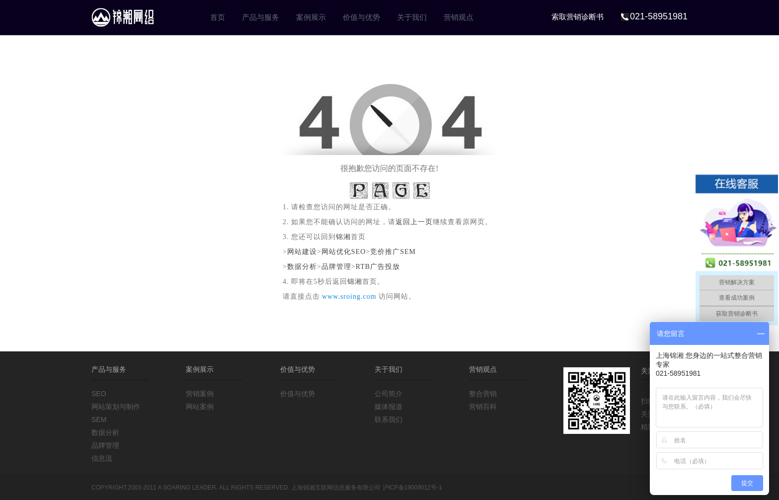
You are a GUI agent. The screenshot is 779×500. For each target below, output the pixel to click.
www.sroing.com (349, 296)
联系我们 (388, 419)
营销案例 (200, 394)
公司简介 (388, 394)
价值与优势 (361, 17)
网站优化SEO (343, 251)
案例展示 (311, 17)
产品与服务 (260, 17)
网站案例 (200, 407)
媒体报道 (388, 407)
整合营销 (483, 394)
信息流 (101, 458)
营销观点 (458, 17)
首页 (217, 17)
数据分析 (302, 266)
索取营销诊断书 (577, 16)
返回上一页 (414, 222)
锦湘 (343, 237)
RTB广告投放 (378, 266)
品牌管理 (336, 266)
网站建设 (302, 251)
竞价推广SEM (393, 251)
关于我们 (412, 17)
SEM (98, 419)
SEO (98, 394)
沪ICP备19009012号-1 (412, 487)
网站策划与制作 (115, 407)
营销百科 (483, 407)
